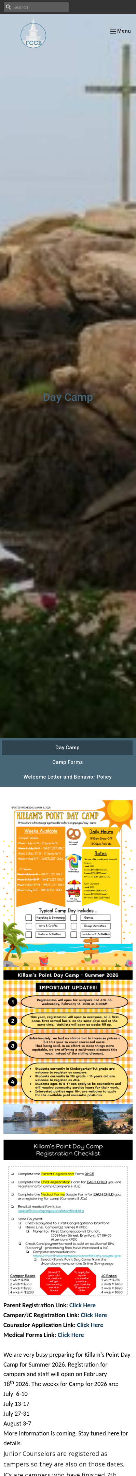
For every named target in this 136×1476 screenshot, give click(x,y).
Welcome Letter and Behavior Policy (67, 777)
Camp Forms (67, 762)
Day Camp (67, 747)
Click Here (82, 1305)
